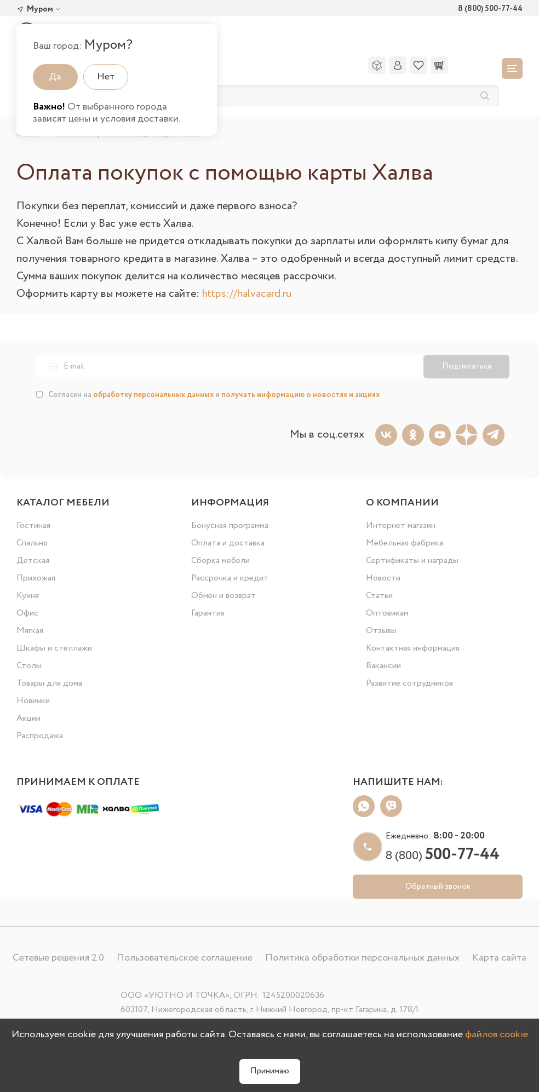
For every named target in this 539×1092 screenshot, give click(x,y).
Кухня (27, 595)
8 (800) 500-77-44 (490, 9)
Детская (32, 560)
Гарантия (208, 613)
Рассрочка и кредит (229, 578)
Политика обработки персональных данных (362, 958)
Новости (383, 578)
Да (55, 77)
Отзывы (381, 630)
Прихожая (35, 578)
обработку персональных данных (153, 394)
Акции (28, 718)
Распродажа (39, 735)
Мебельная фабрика (404, 543)
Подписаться (466, 366)
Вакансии (383, 665)
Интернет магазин (400, 525)
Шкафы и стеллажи (54, 648)
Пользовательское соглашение (185, 958)
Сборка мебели (220, 560)
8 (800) (443, 856)
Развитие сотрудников (409, 683)
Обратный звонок (438, 887)
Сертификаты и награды (412, 560)
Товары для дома (49, 683)
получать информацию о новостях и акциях (300, 394)
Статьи (379, 595)
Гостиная (33, 525)
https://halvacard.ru (246, 294)
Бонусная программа (229, 525)
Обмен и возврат (223, 595)
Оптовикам (387, 613)
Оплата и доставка (228, 543)
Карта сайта (499, 958)
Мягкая (29, 630)
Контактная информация (413, 648)
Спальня (31, 543)
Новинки (33, 700)
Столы (29, 665)
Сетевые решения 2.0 (58, 958)
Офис (27, 613)
